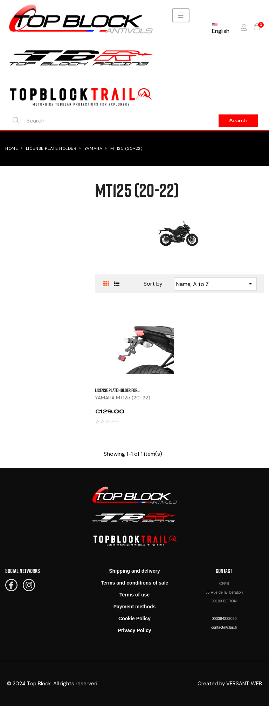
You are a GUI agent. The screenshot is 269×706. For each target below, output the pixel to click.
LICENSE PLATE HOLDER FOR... (117, 390)
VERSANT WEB (244, 683)
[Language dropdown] (220, 27)
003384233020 (224, 618)
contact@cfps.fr (224, 627)
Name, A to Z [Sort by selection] (215, 283)
